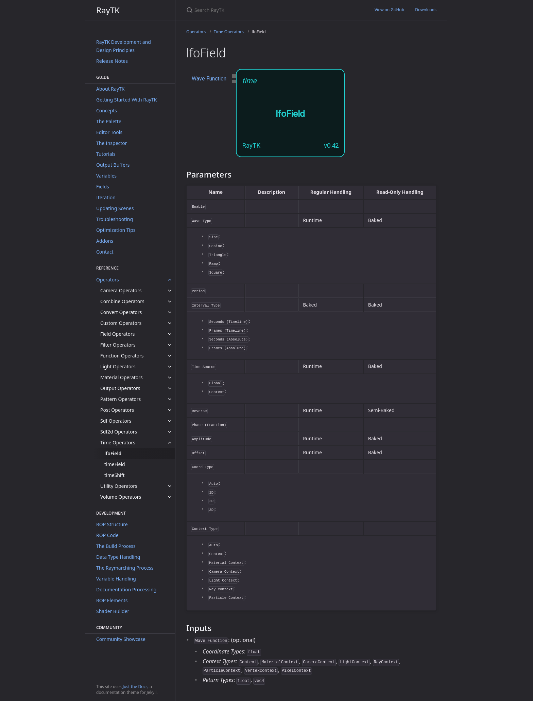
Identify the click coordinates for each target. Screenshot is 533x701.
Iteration (106, 197)
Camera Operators (121, 290)
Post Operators (117, 410)
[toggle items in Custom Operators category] (169, 323)
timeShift (114, 475)
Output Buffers (113, 165)
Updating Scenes (115, 208)
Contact (105, 251)
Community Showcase (120, 639)
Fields (102, 186)
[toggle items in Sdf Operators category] (169, 421)
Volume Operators (120, 497)
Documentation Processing (126, 589)
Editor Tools (109, 132)
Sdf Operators (116, 421)
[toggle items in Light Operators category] (169, 366)
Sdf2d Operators (118, 431)
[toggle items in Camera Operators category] (169, 290)
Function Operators (122, 355)
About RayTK (110, 89)
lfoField (112, 453)
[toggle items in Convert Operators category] (169, 312)
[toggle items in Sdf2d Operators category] (169, 431)
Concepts (106, 110)
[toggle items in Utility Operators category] (169, 486)
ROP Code (107, 535)
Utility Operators (118, 486)
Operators (107, 279)
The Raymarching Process (124, 568)
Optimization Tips (116, 230)
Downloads (425, 10)
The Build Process (116, 546)
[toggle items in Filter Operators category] (169, 344)
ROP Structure (112, 524)
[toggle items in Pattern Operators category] (169, 399)
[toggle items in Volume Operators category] (169, 497)
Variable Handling (116, 578)
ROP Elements (111, 600)
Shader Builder (112, 611)
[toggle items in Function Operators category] (169, 355)
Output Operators (120, 388)
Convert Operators (121, 312)
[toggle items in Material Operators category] (169, 377)
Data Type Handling (118, 557)
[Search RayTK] (266, 10)
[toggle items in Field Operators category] (169, 334)
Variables (106, 175)
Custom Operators (120, 323)
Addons (104, 241)
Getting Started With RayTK (126, 99)
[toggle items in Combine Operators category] (169, 301)
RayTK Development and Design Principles (123, 46)
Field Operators (117, 334)
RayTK (108, 10)
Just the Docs (135, 686)
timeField (114, 464)
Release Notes (112, 61)
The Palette (108, 121)
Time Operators (117, 442)
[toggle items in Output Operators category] (169, 388)
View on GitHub (389, 10)
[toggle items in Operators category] (169, 279)
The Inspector (111, 143)
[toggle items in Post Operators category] (169, 410)
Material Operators (121, 377)
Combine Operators (122, 301)
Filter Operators (118, 345)
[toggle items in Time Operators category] (169, 442)
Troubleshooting (114, 219)
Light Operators (118, 366)
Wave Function (209, 78)
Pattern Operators (120, 399)
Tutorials (106, 154)
